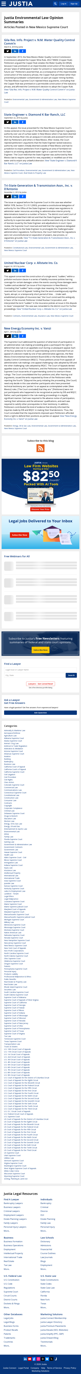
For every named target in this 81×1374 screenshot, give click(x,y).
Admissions (45, 1245)
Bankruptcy (8, 761)
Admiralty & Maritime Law (14, 730)
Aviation (7, 756)
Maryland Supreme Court (14, 912)
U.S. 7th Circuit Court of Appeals (17, 1070)
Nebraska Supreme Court (14, 935)
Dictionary (45, 1241)
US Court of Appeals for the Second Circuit (21, 1140)
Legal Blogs (9, 1322)
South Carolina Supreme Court (16, 992)
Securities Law (10, 989)
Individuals (46, 1199)
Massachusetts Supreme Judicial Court (19, 917)
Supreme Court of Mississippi (16, 1015)
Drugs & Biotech (11, 816)
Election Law (9, 821)
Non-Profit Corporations (14, 951)
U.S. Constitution (11, 1279)
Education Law (10, 818)
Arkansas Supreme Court (14, 754)
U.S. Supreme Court (12, 1116)
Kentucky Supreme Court (14, 888)
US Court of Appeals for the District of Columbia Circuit (26, 1119)
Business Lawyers (12, 1207)
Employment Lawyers (14, 1215)
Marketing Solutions (51, 1314)
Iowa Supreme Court (12, 881)
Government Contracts (13, 847)
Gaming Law (9, 842)
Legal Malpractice (11, 899)
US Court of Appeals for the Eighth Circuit (20, 1122)
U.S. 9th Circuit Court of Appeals (17, 1075)
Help (43, 1368)
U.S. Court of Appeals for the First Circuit (20, 1090)
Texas (43, 1303)
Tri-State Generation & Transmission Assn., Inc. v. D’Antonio (38, 187)
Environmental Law (20, 99)
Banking (7, 759)
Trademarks (9, 1337)
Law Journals (46, 1257)
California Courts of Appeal (15, 769)
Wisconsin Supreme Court (14, 1173)
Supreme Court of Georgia (14, 1005)
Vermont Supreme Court (14, 1160)
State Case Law (47, 1287)
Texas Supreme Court (13, 1041)
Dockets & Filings (12, 1303)
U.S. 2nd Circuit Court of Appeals (17, 1057)
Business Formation (13, 1241)
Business (8, 1237)
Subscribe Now (41, 650)
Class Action (9, 782)
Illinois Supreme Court (13, 860)
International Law (11, 875)
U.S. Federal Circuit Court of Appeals (18, 1114)
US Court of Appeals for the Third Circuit (20, 1150)
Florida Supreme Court (13, 839)
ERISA (6, 834)
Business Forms (11, 1326)
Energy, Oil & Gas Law (22, 426)
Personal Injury (10, 971)
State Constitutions (49, 1279)
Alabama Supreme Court (14, 738)
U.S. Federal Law (13, 1275)
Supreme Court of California (15, 1002)
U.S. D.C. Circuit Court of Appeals (17, 1111)
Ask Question (40, 712)
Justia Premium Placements (53, 1326)
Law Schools (47, 1237)
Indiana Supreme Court (13, 865)
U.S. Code (8, 1283)
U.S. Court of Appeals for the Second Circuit (21, 1098)
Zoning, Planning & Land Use (16, 1179)
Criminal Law (9, 811)
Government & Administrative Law (43, 99)
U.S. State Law (48, 1275)
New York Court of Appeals (15, 948)
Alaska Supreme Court (13, 741)
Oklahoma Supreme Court (14, 961)
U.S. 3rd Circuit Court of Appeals (17, 1059)
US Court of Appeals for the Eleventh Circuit (21, 1124)
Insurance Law (44, 316)
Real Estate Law (10, 984)
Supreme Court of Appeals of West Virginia (21, 1000)
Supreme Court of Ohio (13, 1026)
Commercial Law (11, 787)
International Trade (12, 878)
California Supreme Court (14, 772)
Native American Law (12, 932)
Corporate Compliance (13, 808)
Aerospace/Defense (12, 733)
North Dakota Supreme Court (16, 956)
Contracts (16, 316)
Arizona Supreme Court (13, 751)
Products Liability (11, 974)
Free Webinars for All (17, 556)
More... (7, 1231)
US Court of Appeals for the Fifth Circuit (20, 1129)
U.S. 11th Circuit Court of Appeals (17, 1052)
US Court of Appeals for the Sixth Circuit (20, 1145)
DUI (42, 1215)
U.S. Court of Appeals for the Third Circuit (20, 1109)
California (45, 1291)
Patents (7, 966)
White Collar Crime (11, 1171)
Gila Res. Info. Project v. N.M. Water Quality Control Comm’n (39, 41)
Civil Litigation (9, 774)
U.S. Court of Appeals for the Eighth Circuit (21, 1080)
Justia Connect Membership (53, 1318)
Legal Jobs (8, 1318)
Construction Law (11, 798)
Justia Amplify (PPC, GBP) (52, 1334)
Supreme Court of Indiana (14, 1013)
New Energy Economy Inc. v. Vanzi (27, 328)
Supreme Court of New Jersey (16, 1023)
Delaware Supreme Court (14, 813)
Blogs (43, 1261)
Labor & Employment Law (14, 891)
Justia (44, 1364)
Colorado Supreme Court (14, 785)
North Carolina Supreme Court (16, 953)
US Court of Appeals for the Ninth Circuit (20, 1137)
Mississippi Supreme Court (14, 927)
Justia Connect (9, 1368)
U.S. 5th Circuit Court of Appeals (17, 1065)
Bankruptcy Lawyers (13, 1203)
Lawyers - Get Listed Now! (40, 683)
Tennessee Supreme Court (15, 1039)
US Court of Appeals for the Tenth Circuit (20, 1147)
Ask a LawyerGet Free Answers (14, 701)
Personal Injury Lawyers (15, 1227)
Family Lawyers (11, 1223)
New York (45, 1299)
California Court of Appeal (14, 767)
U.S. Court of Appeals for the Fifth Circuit (20, 1088)
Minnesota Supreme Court (14, 925)
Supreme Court (11, 1291)
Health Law (8, 855)
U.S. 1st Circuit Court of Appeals (17, 1054)
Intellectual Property (12, 873)
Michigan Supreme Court (14, 919)
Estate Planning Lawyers (15, 1219)
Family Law (8, 837)
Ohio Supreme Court (12, 958)
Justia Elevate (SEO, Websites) (54, 1330)
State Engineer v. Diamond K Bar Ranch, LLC (34, 114)
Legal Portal (23, 1368)
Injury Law (8, 868)
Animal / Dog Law (11, 743)
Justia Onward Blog (49, 1337)
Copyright (8, 805)
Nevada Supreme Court (13, 938)
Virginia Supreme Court (13, 1163)
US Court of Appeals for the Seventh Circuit (21, 1142)
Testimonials (46, 1341)
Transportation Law (12, 1044)
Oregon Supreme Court (13, 963)
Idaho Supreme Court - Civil (15, 857)
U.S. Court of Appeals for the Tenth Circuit (21, 1106)
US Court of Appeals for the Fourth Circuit (21, 1135)
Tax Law (7, 1036)
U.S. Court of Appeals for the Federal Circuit (21, 1085)
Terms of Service (54, 1368)
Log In (63, 4)
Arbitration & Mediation (13, 748)
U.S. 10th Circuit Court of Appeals (17, 1049)
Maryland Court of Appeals (15, 909)
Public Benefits (10, 979)
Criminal (44, 1207)
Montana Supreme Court (14, 930)
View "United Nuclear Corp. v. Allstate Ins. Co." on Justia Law (44, 309)
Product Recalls (11, 1330)
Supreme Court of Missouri (15, 1018)
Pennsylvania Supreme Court (15, 969)
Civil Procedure (19, 170)
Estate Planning (47, 1219)
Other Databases (13, 1314)
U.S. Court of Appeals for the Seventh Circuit (22, 1101)
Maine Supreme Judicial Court (16, 906)
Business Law (9, 764)
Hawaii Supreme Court (13, 852)
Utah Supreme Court (12, 1155)
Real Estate (9, 1261)
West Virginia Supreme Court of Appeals (20, 1168)
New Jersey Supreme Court (15, 943)
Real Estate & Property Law (35, 173)
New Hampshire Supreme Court (17, 940)
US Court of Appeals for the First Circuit (20, 1132)
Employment (9, 1249)
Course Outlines (48, 1253)
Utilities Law (9, 1158)
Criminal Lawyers (12, 1211)
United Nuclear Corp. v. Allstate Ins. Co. (31, 263)
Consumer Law (10, 800)
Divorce (44, 1211)
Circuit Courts (10, 1295)
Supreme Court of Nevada (14, 1020)
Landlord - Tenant (11, 894)
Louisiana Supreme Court (14, 901)
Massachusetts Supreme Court (16, 914)
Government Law (11, 849)
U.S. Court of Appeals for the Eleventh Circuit (22, 1083)
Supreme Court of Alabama (15, 997)
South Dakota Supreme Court (16, 995)
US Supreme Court (11, 1153)
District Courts (10, 1299)
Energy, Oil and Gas (12, 826)
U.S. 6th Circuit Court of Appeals (17, 1067)
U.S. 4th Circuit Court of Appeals (17, 1062)
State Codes (46, 1283)
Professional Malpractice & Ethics (17, 976)
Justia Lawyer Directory (51, 1322)
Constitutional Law (20, 248)
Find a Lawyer (12, 663)
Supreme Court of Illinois (14, 1010)
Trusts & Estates (11, 1046)
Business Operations (13, 1245)
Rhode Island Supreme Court (15, 987)
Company (35, 1368)
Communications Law (13, 790)
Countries (8, 1341)
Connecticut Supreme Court (15, 792)
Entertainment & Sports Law (15, 829)
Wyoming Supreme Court (14, 1176)
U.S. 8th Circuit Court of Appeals (17, 1072)
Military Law (9, 922)
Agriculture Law (10, 735)
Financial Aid (46, 1249)
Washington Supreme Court (15, 1166)
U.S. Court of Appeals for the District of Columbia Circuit (26, 1077)
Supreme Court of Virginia (14, 1033)
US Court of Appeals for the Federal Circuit (21, 1127)
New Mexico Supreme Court (15, 250)
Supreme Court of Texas (14, 1031)
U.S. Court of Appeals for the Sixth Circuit (20, 1103)
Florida (43, 1295)
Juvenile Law (9, 883)
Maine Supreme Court (13, 904)
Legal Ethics (9, 896)
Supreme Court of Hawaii (14, 1008)
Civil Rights (8, 779)
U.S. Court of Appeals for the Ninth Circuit (21, 1096)
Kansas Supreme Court (13, 886)
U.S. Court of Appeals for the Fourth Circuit (21, 1093)
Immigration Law (11, 862)
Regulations (9, 1287)
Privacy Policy (70, 1368)
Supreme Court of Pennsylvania (17, 1028)
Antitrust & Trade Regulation (15, 746)
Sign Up (74, 4)
